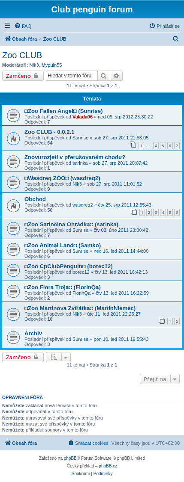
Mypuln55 (52, 65)
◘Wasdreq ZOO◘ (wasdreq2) (62, 178)
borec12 (81, 272)
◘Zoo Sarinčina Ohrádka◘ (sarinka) (71, 224)
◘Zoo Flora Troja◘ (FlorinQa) (62, 287)
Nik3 (34, 65)
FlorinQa (81, 293)
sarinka (79, 163)
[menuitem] (22, 26)
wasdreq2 (82, 204)
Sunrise (80, 137)
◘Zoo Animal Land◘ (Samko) (62, 245)
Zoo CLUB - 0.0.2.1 (49, 132)
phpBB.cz (108, 466)
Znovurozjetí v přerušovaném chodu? (74, 157)
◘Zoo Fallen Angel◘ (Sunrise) (63, 111)
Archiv (33, 333)
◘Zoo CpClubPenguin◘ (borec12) (68, 266)
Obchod (35, 199)
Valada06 (82, 116)
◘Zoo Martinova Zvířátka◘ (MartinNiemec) (80, 308)
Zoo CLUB (22, 55)
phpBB (70, 458)
